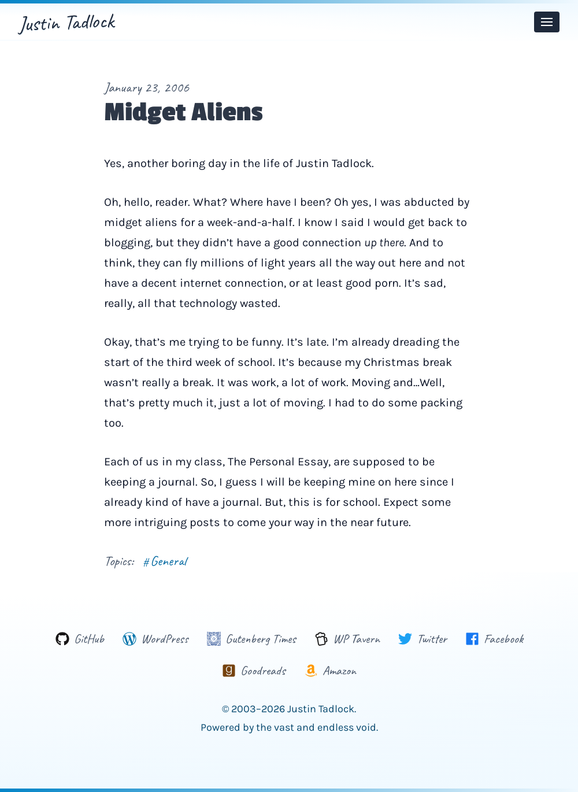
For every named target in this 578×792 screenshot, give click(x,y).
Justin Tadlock (66, 22)
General (164, 560)
